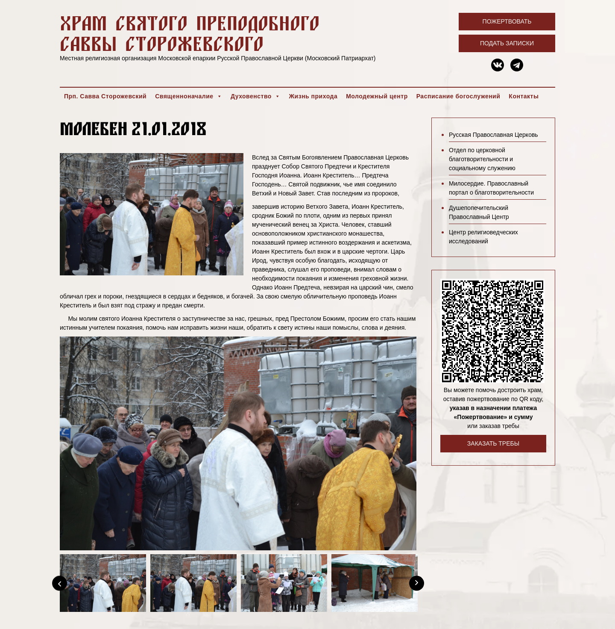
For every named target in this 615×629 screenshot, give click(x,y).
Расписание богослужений (458, 96)
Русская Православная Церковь (493, 134)
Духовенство (255, 96)
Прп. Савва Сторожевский (105, 96)
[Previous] (59, 583)
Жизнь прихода (313, 96)
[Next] (416, 583)
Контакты (524, 96)
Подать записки (507, 43)
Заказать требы (493, 443)
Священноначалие (188, 96)
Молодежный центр (377, 96)
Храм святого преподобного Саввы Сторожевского (189, 33)
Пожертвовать (507, 21)
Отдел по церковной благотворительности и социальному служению (482, 159)
